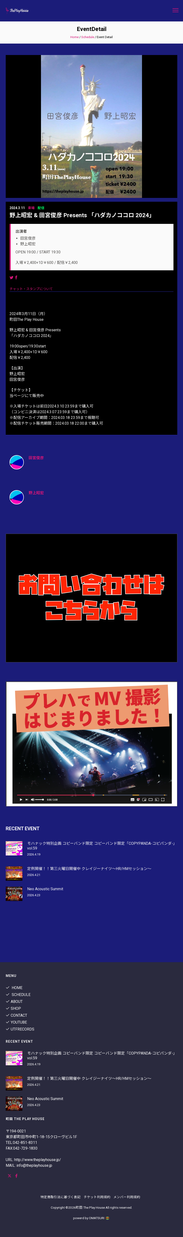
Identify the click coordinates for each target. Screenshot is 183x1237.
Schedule (87, 37)
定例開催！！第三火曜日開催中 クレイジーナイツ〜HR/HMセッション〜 (89, 868)
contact (16, 1015)
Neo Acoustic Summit (45, 889)
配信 (41, 208)
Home (74, 37)
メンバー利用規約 (126, 1197)
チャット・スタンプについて (31, 289)
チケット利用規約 (97, 1197)
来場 (31, 208)
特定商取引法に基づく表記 (61, 1197)
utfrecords (20, 1029)
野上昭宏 (36, 493)
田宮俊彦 (36, 458)
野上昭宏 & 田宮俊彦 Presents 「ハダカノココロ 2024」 (82, 215)
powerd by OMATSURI (91, 1218)
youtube (16, 1022)
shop (13, 1008)
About (14, 1001)
